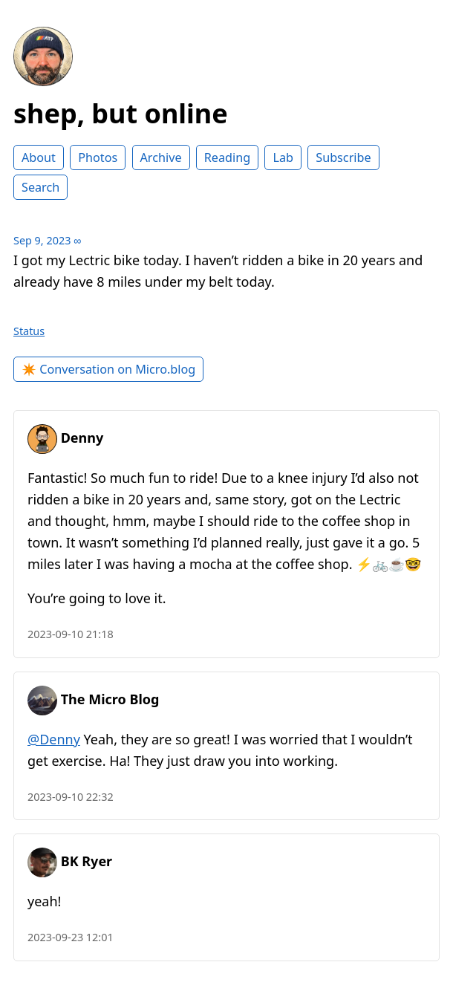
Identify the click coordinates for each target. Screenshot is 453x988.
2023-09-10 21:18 (70, 634)
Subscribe (343, 157)
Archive (161, 157)
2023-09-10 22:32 (70, 797)
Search (40, 187)
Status (29, 331)
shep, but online (120, 113)
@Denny (53, 739)
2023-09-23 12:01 (70, 937)
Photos (97, 157)
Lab (283, 157)
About (39, 157)
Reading (227, 157)
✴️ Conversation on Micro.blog (108, 369)
